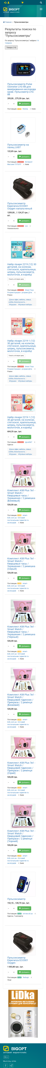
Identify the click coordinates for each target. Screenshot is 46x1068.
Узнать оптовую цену (16, 279)
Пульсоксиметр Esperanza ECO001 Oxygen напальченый (19, 206)
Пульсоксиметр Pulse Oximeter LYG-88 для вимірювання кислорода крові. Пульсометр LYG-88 (21, 89)
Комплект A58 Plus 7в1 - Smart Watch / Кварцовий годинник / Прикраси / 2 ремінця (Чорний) (21, 836)
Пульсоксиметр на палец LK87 (18, 146)
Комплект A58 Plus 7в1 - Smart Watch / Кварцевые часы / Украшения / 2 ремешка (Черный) (21, 631)
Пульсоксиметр (16, 899)
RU (6, 1057)
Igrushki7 (28, 442)
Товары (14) (11, 47)
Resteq (25, 109)
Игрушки (12, 305)
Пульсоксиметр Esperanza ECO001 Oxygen (17, 960)
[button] (10, 1014)
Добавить (24, 104)
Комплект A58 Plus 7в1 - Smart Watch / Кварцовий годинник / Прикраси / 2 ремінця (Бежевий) (21, 699)
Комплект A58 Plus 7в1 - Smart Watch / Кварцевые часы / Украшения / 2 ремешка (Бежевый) (21, 495)
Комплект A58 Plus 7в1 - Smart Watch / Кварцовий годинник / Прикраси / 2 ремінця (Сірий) (21, 768)
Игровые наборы (25, 305)
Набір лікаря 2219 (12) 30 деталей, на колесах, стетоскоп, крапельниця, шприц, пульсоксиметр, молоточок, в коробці (21, 269)
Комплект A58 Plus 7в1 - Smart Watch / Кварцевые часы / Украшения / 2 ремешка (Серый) (21, 563)
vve (26, 226)
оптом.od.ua (28, 914)
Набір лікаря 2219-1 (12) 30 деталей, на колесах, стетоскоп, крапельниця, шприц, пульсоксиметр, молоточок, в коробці (21, 346)
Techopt (26, 977)
